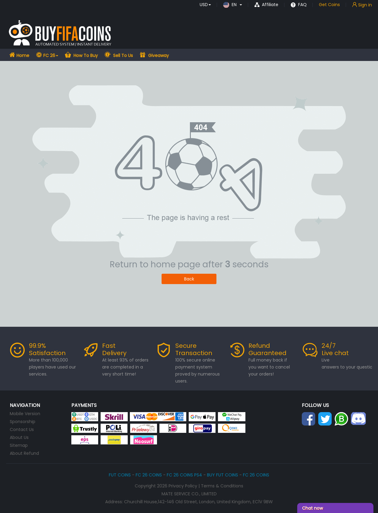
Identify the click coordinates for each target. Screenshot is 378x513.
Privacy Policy (183, 486)
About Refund (24, 453)
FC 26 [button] (50, 55)
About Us (19, 437)
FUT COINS (120, 475)
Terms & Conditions (222, 486)
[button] (205, 5)
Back (189, 279)
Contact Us (22, 429)
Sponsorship (22, 422)
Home (22, 55)
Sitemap (19, 445)
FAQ (299, 5)
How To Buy (85, 55)
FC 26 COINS (149, 475)
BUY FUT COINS (222, 475)
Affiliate (266, 5)
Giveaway (158, 55)
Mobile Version (25, 414)
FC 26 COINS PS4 (184, 475)
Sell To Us (122, 55)
